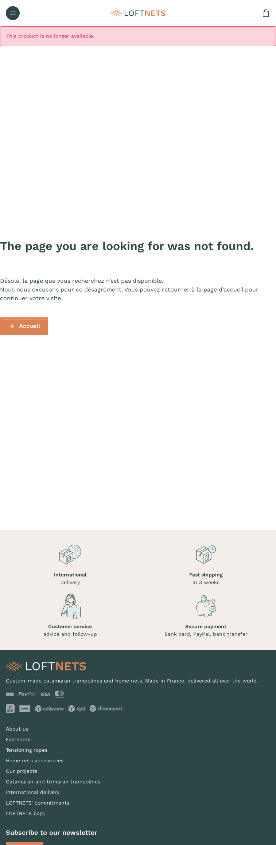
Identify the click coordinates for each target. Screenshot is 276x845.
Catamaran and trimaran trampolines (53, 782)
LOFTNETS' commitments (37, 803)
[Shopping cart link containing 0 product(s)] (265, 13)
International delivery (32, 792)
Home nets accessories (34, 760)
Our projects (21, 771)
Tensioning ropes (26, 750)
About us (17, 729)
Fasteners (18, 739)
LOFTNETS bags (25, 813)
